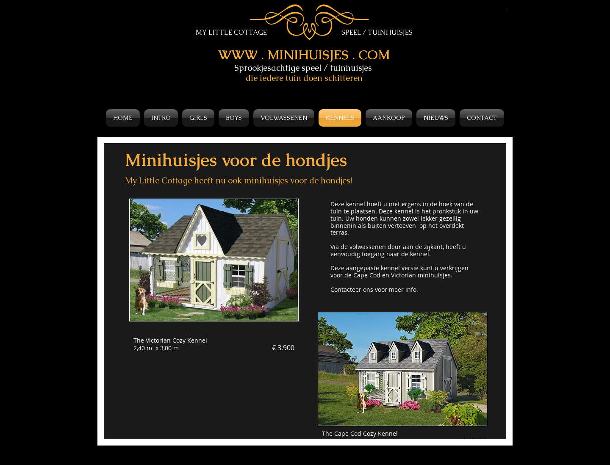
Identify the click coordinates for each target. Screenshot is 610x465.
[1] (507, 9)
